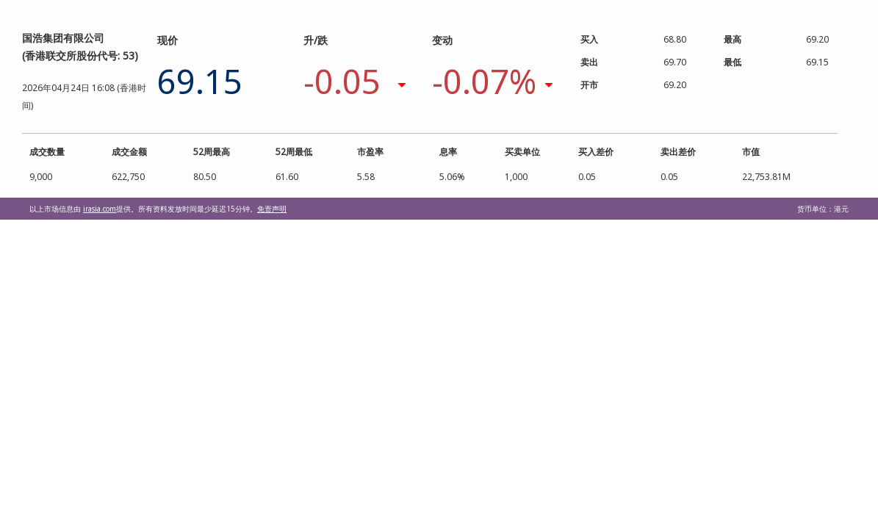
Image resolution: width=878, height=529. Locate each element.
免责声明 (272, 209)
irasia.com (99, 209)
